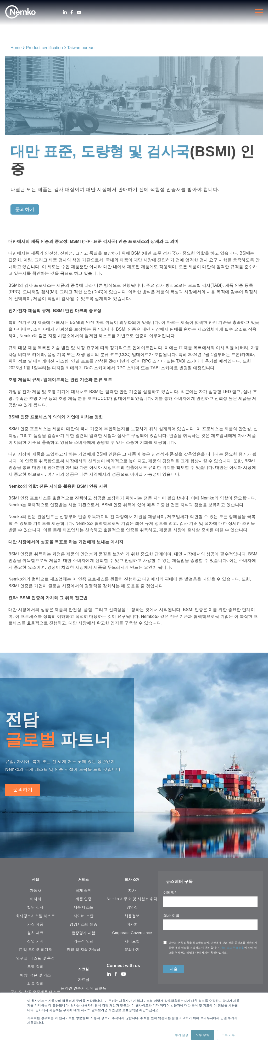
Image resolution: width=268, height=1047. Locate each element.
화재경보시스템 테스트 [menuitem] (35, 916)
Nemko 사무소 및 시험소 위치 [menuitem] (132, 900)
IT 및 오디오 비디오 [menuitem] (35, 950)
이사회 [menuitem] (132, 925)
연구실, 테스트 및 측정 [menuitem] (35, 959)
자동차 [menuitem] (35, 891)
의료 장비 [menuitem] (35, 984)
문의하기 (22, 789)
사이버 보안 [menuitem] (84, 916)
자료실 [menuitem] (83, 970)
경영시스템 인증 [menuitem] (83, 925)
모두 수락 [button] (202, 1035)
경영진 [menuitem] (132, 908)
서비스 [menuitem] (83, 880)
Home (16, 47)
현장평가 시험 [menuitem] (84, 933)
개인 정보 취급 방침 (232, 947)
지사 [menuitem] (132, 891)
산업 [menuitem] (35, 880)
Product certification (44, 47)
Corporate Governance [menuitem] (132, 933)
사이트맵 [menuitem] (132, 942)
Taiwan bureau (80, 47)
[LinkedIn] (65, 12)
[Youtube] (79, 12)
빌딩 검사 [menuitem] (35, 908)
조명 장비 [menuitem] (35, 967)
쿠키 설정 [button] (181, 1035)
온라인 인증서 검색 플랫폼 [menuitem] (83, 990)
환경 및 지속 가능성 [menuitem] (83, 950)
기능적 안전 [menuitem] (84, 942)
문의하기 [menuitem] (132, 950)
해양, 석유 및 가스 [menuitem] (35, 976)
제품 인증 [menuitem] (83, 900)
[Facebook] (71, 12)
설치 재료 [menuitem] (35, 933)
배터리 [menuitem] (35, 900)
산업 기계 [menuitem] (35, 942)
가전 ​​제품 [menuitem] (35, 925)
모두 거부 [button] (228, 1035)
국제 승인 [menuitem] (83, 891)
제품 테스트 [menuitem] (84, 908)
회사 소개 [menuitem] (132, 880)
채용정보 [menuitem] (132, 916)
